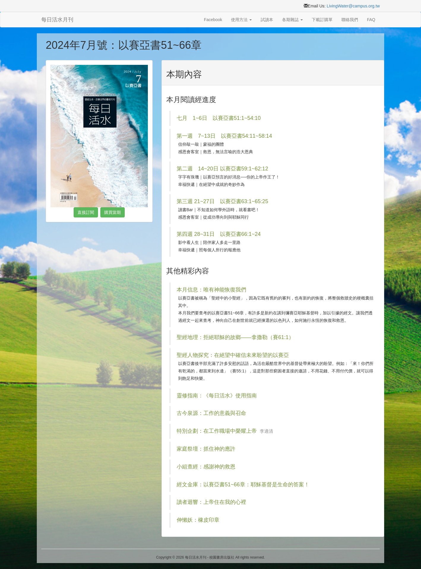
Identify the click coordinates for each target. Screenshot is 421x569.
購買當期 (112, 212)
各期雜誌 (292, 19)
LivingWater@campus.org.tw (353, 6)
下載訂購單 (322, 19)
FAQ (371, 19)
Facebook (213, 19)
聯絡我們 (349, 19)
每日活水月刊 (57, 20)
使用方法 (241, 19)
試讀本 (267, 19)
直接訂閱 (85, 212)
